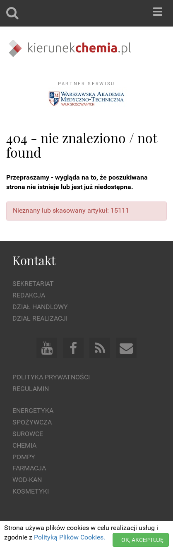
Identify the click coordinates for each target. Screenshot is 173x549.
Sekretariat (33, 284)
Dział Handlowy (40, 307)
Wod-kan (27, 480)
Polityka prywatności (51, 377)
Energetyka (32, 411)
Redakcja (28, 295)
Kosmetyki (30, 491)
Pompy (23, 457)
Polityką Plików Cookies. (69, 537)
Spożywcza (32, 422)
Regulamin (30, 389)
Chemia (24, 445)
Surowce (27, 434)
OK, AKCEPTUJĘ (142, 540)
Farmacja (29, 468)
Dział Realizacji (39, 318)
